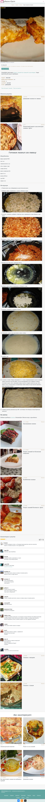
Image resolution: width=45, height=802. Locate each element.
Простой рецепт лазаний (6, 88)
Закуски (29, 795)
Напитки (39, 795)
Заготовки (23, 795)
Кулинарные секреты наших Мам (7, 1)
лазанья (13, 417)
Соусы (23, 797)
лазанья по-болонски (8, 566)
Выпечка (6, 795)
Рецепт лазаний (5, 68)
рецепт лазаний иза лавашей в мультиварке (24, 72)
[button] (43, 1)
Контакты (3, 792)
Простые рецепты (17, 88)
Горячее (12, 795)
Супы (27, 797)
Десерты (17, 795)
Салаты (18, 797)
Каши (34, 795)
